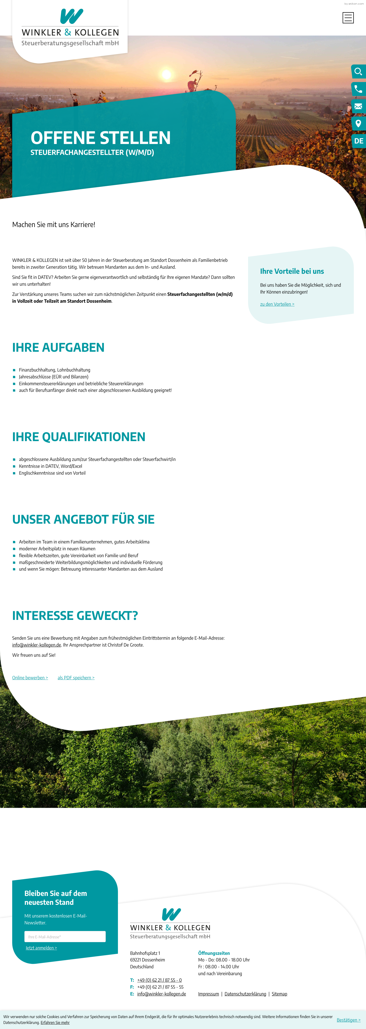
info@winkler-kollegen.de (36, 645)
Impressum (208, 993)
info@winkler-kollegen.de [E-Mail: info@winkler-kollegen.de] (161, 993)
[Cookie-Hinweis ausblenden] (349, 1019)
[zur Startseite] (70, 26)
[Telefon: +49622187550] (159, 980)
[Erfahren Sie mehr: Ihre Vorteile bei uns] (301, 304)
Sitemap (279, 993)
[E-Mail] (65, 936)
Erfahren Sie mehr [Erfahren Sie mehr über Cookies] (55, 1022)
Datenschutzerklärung (245, 993)
